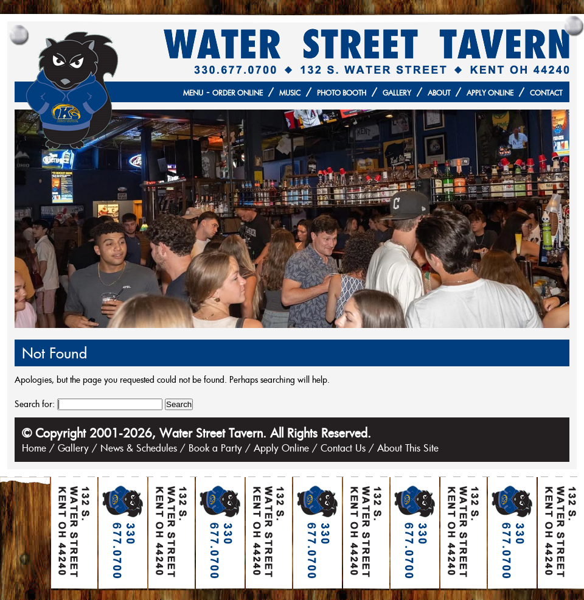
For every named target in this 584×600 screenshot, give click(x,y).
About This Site (408, 448)
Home (34, 448)
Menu (193, 92)
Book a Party (215, 448)
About (439, 92)
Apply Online (490, 92)
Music (290, 92)
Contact (546, 92)
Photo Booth (341, 92)
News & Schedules (138, 448)
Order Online (237, 92)
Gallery (397, 92)
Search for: (35, 404)
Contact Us (343, 448)
